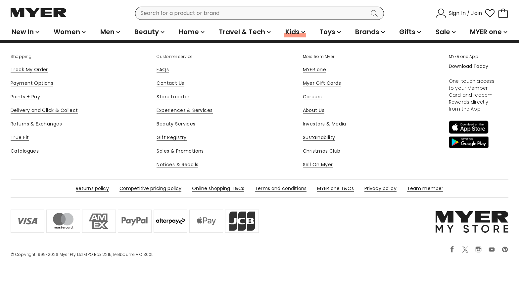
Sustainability (319, 137)
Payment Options (32, 83)
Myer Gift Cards (322, 83)
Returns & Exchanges (36, 124)
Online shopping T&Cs (218, 188)
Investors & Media (324, 124)
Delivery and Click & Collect (44, 110)
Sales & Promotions (180, 151)
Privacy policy (380, 188)
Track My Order (29, 69)
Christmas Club (322, 151)
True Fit (20, 137)
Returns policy (92, 188)
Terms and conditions (281, 188)
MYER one (314, 69)
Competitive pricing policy (150, 188)
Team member (425, 188)
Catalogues (25, 151)
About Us (313, 110)
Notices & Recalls (177, 164)
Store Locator (173, 96)
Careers (312, 96)
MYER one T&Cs (335, 188)
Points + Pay (25, 96)
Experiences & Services (184, 110)
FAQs (163, 69)
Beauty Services (176, 124)
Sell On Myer (318, 164)
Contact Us (170, 83)
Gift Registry (171, 137)
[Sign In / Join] (459, 13)
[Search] (375, 13)
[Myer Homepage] (38, 16)
